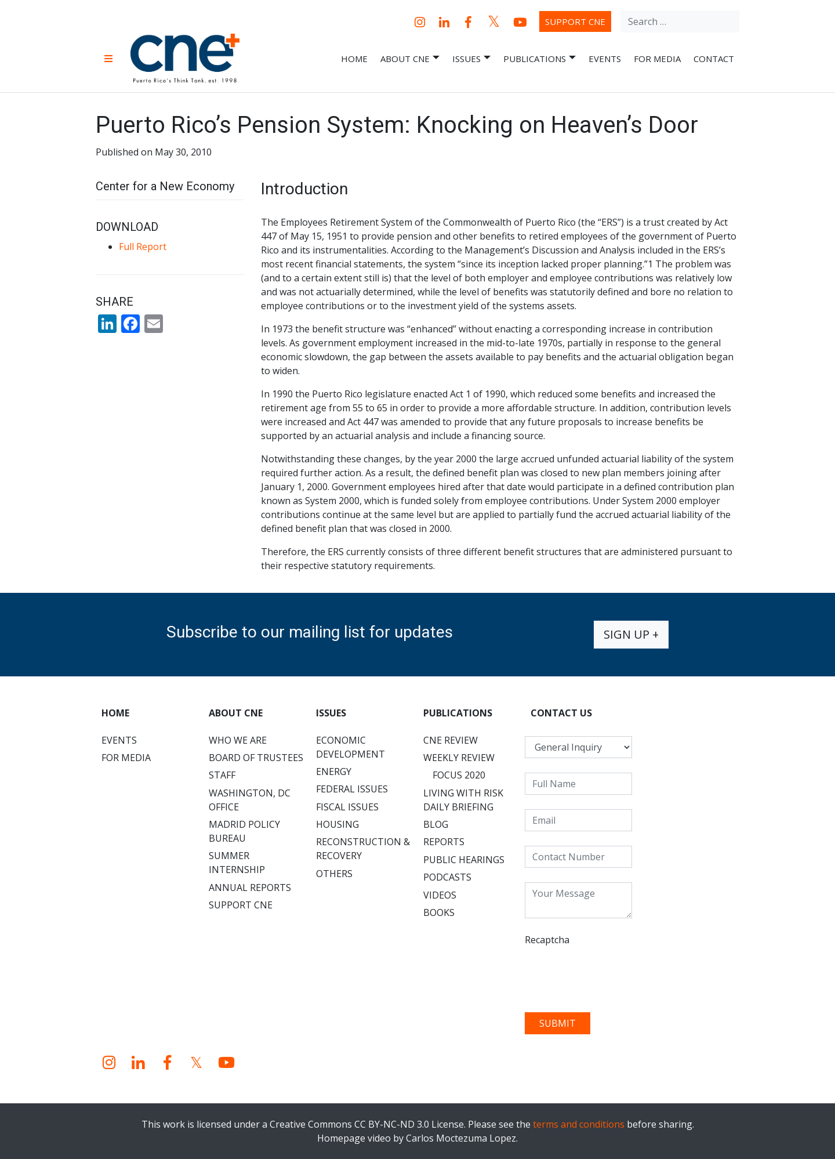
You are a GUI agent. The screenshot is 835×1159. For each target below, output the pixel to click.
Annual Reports (250, 887)
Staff (222, 775)
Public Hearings (463, 859)
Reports (443, 841)
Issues (471, 59)
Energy (333, 771)
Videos (439, 895)
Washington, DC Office (250, 800)
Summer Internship (237, 862)
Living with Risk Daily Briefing (463, 800)
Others (334, 873)
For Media (657, 58)
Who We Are (238, 740)
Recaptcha (547, 939)
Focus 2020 (459, 775)
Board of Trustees (256, 757)
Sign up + (631, 634)
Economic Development (350, 747)
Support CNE (575, 21)
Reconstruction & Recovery (363, 848)
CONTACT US (561, 713)
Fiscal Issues (347, 807)
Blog (435, 824)
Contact (714, 58)
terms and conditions (579, 1124)
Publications (539, 59)
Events (605, 58)
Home (354, 58)
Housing (337, 824)
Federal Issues (352, 789)
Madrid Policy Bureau (244, 831)
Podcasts (447, 877)
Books (439, 912)
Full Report (142, 246)
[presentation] (613, 975)
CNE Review (450, 740)
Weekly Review (459, 757)
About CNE (410, 59)
